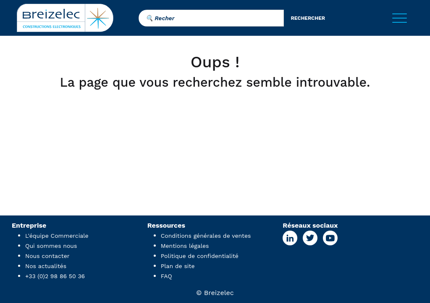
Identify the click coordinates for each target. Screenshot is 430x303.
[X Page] (309, 238)
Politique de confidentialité (200, 255)
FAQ (166, 276)
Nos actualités (45, 266)
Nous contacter (47, 255)
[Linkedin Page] (290, 238)
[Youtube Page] (330, 238)
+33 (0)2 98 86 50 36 (55, 276)
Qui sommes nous (51, 245)
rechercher (308, 18)
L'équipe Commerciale (57, 235)
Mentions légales (185, 245)
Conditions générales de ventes (206, 235)
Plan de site (178, 266)
